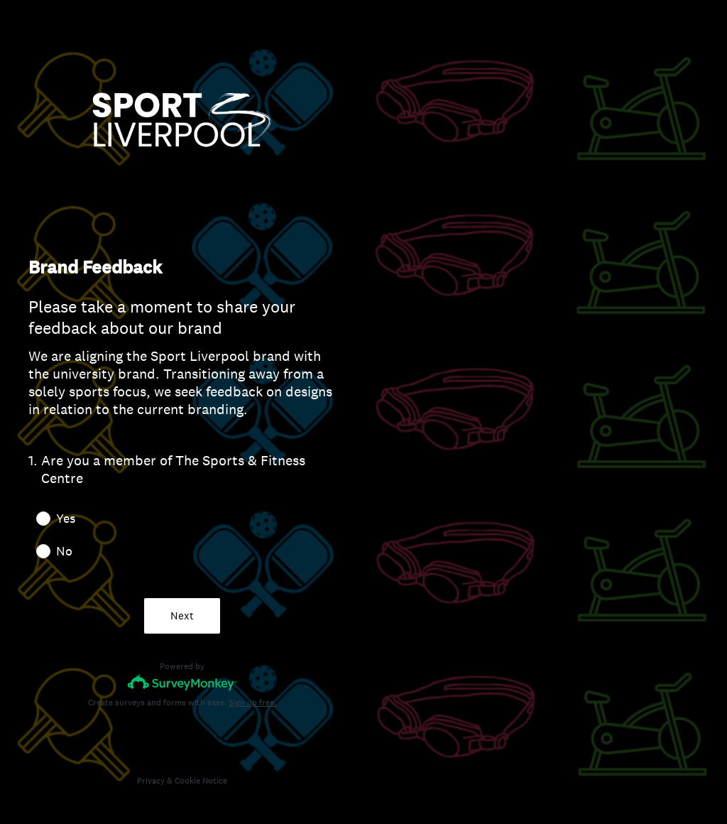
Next (182, 615)
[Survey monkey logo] (182, 682)
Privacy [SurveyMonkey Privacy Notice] (151, 780)
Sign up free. (252, 702)
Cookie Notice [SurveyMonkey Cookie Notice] (201, 780)
